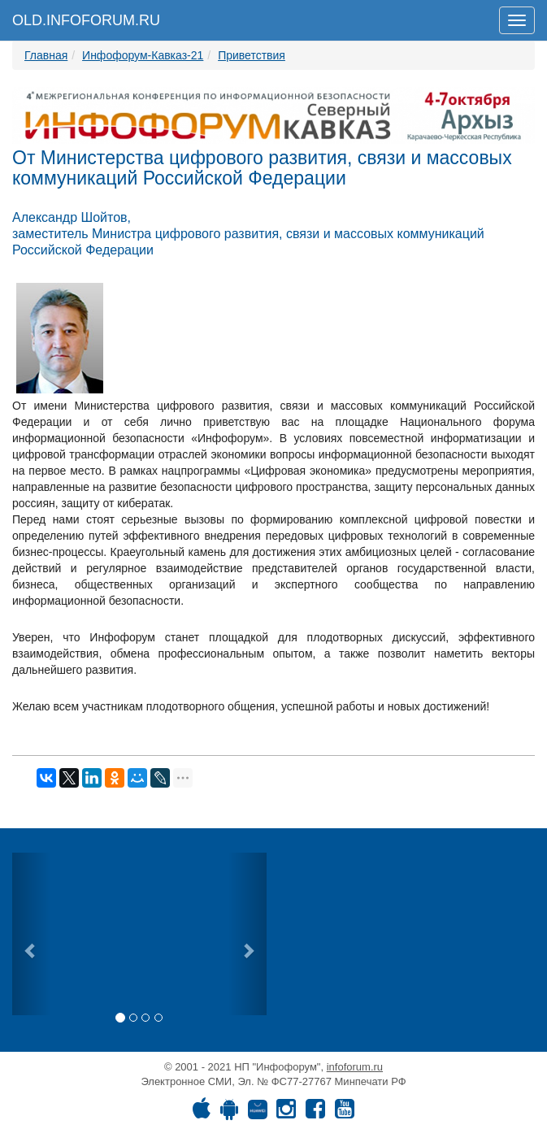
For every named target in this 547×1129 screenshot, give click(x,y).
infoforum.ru (355, 1067)
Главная (45, 55)
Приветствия (251, 55)
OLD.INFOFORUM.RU (86, 20)
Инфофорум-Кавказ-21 (142, 55)
